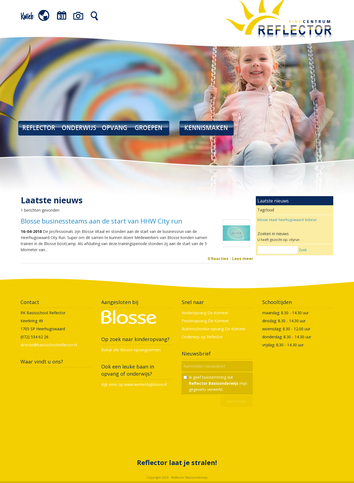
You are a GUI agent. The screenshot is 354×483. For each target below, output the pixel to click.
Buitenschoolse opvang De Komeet (214, 328)
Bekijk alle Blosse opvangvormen (131, 349)
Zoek (303, 250)
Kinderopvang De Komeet (205, 312)
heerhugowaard (291, 219)
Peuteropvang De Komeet (205, 320)
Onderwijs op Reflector (202, 336)
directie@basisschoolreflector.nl (48, 344)
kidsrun (311, 219)
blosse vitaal (267, 219)
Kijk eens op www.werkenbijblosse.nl (134, 384)
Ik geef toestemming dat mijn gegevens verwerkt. (218, 383)
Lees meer (242, 258)
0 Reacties (218, 258)
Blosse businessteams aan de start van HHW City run (101, 220)
